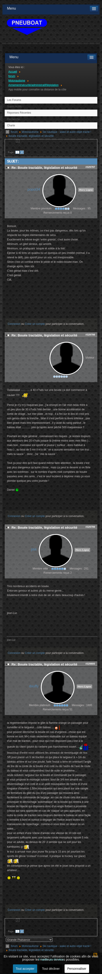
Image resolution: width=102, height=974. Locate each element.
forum (14, 131)
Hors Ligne (86, 189)
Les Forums (14, 100)
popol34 (33, 189)
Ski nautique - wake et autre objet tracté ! (67, 131)
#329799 (90, 527)
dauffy (34, 686)
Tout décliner (51, 968)
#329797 (90, 167)
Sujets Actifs (14, 106)
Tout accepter (25, 968)
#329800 (90, 663)
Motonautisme (30, 131)
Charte (11, 125)
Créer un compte (35, 323)
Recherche (13, 119)
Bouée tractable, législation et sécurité (31, 136)
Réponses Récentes (19, 112)
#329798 (90, 334)
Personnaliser (76, 968)
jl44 (34, 549)
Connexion (14, 323)
